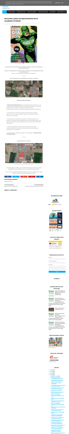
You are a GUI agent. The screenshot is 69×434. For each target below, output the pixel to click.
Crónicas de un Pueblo (29, 413)
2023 (51, 194)
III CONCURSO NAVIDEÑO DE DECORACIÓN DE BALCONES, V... (58, 268)
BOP (25, 411)
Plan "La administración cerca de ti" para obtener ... (58, 271)
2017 (51, 385)
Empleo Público (60, 11)
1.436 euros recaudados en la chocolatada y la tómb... (57, 250)
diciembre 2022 (54, 197)
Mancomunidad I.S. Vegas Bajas (31, 423)
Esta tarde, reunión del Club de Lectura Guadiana (57, 356)
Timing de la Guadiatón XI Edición (56, 299)
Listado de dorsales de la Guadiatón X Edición (56, 283)
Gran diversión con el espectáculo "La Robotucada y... (58, 316)
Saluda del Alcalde (21, 11)
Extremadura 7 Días (28, 416)
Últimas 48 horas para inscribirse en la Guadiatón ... (58, 319)
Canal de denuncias (50, 409)
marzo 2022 (53, 373)
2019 (51, 381)
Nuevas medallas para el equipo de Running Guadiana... (58, 313)
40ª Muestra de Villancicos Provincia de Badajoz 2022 (57, 296)
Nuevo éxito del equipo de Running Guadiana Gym (56, 342)
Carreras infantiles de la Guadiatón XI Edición (56, 294)
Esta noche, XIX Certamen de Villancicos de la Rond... (57, 239)
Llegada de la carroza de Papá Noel (57, 220)
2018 (51, 383)
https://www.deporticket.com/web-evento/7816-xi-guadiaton (23, 73)
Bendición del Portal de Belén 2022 (57, 330)
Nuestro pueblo (11, 11)
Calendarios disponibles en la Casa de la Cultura (57, 304)
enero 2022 (53, 376)
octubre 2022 (54, 362)
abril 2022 (53, 371)
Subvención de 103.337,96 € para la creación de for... (58, 265)
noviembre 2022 (54, 360)
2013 (51, 391)
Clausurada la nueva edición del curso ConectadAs (58, 354)
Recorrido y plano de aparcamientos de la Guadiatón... (56, 327)
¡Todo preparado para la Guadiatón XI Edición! (56, 278)
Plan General (53, 11)
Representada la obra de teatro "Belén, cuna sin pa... (58, 255)
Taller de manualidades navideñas (56, 205)
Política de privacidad (51, 407)
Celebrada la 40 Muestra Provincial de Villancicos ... (57, 245)
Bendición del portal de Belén (57, 335)
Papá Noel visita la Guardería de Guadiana (58, 229)
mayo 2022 (53, 370)
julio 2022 (53, 367)
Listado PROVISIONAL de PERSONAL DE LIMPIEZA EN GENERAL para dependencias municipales (57, 115)
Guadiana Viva (27, 419)
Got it (62, 2)
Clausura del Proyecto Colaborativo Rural (59, 130)
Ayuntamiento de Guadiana (7, 6)
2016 (51, 386)
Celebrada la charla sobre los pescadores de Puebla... (57, 210)
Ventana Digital (27, 429)
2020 (51, 380)
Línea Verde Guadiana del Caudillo (32, 422)
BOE (25, 409)
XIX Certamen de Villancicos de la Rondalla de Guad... (58, 258)
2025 (51, 191)
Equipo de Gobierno (31, 11)
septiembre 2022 (55, 363)
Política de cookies (50, 406)
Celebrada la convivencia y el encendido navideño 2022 (57, 340)
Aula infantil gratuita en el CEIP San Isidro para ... (57, 333)
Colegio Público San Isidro (30, 412)
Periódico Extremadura (29, 426)
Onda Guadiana (27, 425)
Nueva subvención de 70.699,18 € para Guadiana (58, 273)
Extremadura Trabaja (29, 418)
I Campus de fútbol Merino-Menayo (57, 310)
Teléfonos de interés (43, 11)
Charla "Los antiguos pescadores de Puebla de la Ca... (57, 217)
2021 (51, 378)
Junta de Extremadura (29, 420)
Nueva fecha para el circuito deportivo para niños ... (57, 214)
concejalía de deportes (32, 23)
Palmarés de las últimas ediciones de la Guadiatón (57, 289)
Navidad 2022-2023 (12, 24)
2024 (51, 193)
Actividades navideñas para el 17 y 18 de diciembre (58, 276)
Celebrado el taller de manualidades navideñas (57, 200)
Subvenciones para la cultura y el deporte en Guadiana (58, 247)
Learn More (57, 2)
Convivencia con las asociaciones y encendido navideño (57, 347)
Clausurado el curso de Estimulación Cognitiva (56, 281)
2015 (51, 388)
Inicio (4, 11)
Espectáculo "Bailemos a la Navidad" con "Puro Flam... (57, 260)
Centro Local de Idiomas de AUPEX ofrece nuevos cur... (57, 202)
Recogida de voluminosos (56, 212)
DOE (25, 415)
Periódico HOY (27, 427)
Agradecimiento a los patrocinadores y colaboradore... (55, 307)
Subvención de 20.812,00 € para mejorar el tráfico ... (58, 263)
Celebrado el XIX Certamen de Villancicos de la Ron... (57, 223)
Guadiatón (7, 24)
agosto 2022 (54, 365)
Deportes (37, 23)
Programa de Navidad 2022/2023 (58, 358)
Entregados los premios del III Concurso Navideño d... (57, 242)
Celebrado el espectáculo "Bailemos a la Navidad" (56, 237)
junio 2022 (53, 368)
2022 (51, 196)
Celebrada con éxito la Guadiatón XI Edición (56, 252)
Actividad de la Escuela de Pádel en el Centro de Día (58, 207)
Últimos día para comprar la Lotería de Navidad (57, 291)
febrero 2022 (54, 375)
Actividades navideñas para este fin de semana (58, 324)
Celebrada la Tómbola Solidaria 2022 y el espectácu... (58, 322)
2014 (51, 389)
